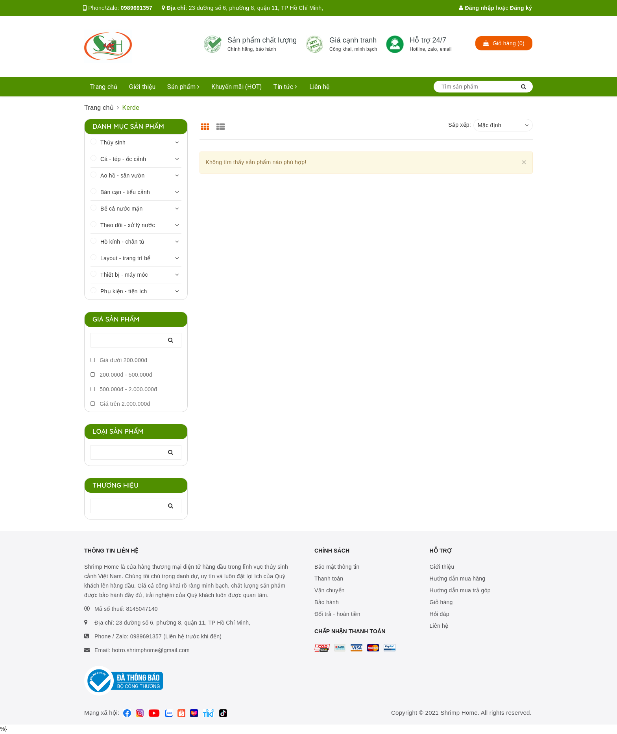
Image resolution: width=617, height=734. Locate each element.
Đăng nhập (476, 8)
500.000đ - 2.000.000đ (124, 389)
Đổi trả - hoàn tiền (337, 614)
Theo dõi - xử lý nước (127, 225)
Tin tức (285, 87)
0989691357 (136, 8)
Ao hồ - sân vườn (122, 175)
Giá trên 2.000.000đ (120, 404)
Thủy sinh (113, 142)
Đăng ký (521, 8)
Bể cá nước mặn (121, 208)
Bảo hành (326, 602)
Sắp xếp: (459, 125)
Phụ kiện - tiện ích (123, 291)
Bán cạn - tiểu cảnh (125, 192)
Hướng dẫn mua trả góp (460, 590)
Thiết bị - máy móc (124, 275)
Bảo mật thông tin (336, 567)
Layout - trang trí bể (125, 258)
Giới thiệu (142, 87)
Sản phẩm (183, 87)
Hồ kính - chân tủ (122, 242)
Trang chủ (103, 87)
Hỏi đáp (439, 614)
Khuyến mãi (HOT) (236, 87)
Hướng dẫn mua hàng (458, 578)
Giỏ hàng (441, 602)
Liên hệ (319, 87)
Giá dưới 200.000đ (119, 360)
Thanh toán (328, 578)
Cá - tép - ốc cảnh (123, 159)
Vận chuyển (329, 590)
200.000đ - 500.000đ (121, 375)
